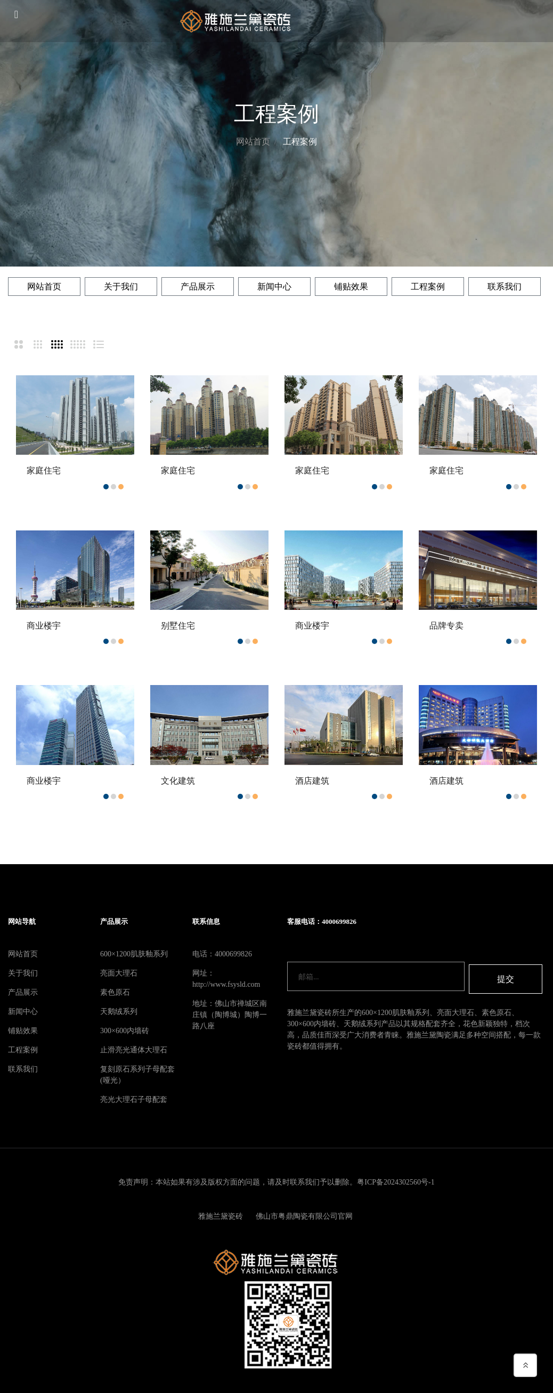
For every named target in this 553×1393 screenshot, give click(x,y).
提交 (505, 976)
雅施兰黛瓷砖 (220, 1217)
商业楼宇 (44, 625)
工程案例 (300, 141)
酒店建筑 (312, 780)
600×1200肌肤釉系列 (134, 954)
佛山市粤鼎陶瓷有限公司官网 (306, 1217)
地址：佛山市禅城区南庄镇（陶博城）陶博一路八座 (229, 1015)
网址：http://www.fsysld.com (226, 978)
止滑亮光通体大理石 (133, 1050)
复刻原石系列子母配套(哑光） (137, 1074)
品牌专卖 (446, 625)
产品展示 (198, 286)
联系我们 (504, 286)
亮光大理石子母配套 (133, 1100)
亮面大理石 (118, 973)
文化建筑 (178, 780)
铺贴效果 (351, 286)
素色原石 (115, 992)
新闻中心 (274, 286)
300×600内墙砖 (124, 1031)
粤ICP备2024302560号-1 (395, 1182)
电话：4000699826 (222, 954)
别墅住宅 (178, 625)
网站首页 (253, 141)
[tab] (17, 344)
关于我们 (121, 286)
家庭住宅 (44, 470)
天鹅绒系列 (118, 1012)
